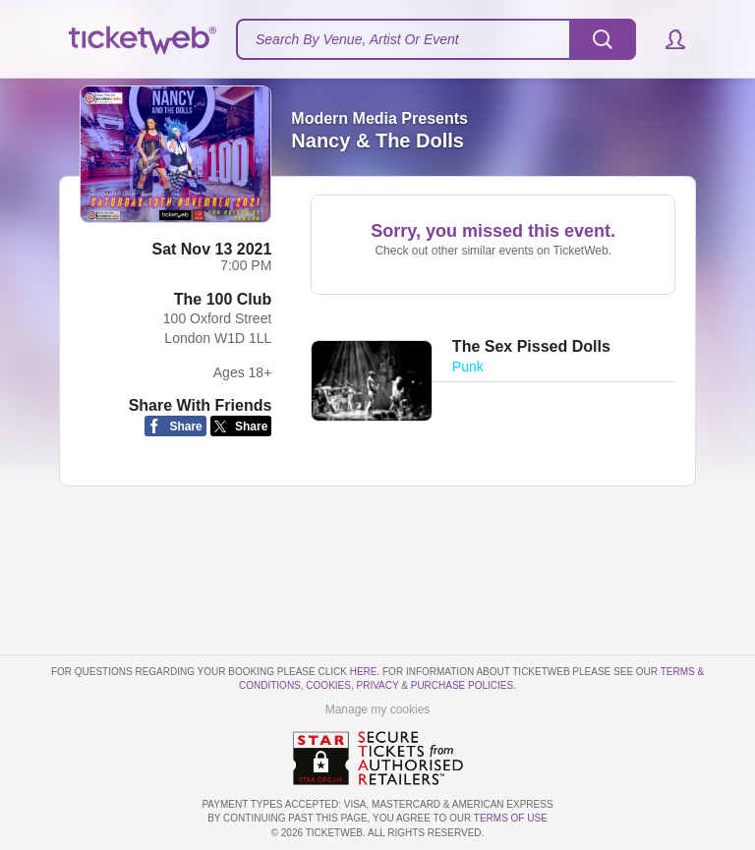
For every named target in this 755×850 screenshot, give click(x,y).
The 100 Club (223, 299)
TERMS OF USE (511, 818)
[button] (666, 39)
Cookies (328, 685)
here (364, 671)
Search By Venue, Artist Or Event (357, 39)
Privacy (378, 685)
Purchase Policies (462, 685)
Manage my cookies (378, 709)
